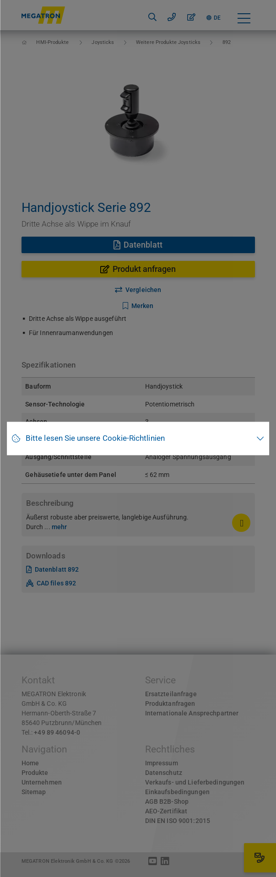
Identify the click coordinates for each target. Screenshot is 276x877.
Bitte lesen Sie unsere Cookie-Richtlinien (95, 438)
